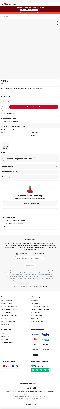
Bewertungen (7, 177)
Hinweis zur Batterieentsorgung (46, 391)
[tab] (15, 310)
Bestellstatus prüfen (8, 304)
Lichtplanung (35, 312)
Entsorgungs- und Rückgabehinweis (30, 394)
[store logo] (11, 4)
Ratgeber (42, 321)
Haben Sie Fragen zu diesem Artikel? (20, 159)
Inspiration (34, 321)
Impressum (5, 339)
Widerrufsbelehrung (8, 342)
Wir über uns (35, 301)
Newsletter (34, 304)
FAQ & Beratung (6, 301)
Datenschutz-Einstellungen (13, 391)
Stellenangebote (43, 309)
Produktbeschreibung (10, 172)
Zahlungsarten (6, 312)
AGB (2, 334)
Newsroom (34, 318)
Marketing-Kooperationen (40, 307)
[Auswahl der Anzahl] (5, 107)
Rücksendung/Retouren (9, 307)
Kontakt (4, 318)
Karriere (33, 309)
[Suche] (55, 4)
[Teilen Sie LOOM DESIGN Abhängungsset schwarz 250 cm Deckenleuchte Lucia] (57, 25)
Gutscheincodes (36, 315)
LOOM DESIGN (34, 132)
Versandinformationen (9, 315)
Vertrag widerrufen (7, 309)
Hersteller (44, 286)
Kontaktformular (44, 280)
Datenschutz (5, 336)
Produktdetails (7, 166)
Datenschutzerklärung (38, 282)
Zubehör (5, 16)
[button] (57, 22)
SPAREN (29, 9)
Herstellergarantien (8, 321)
